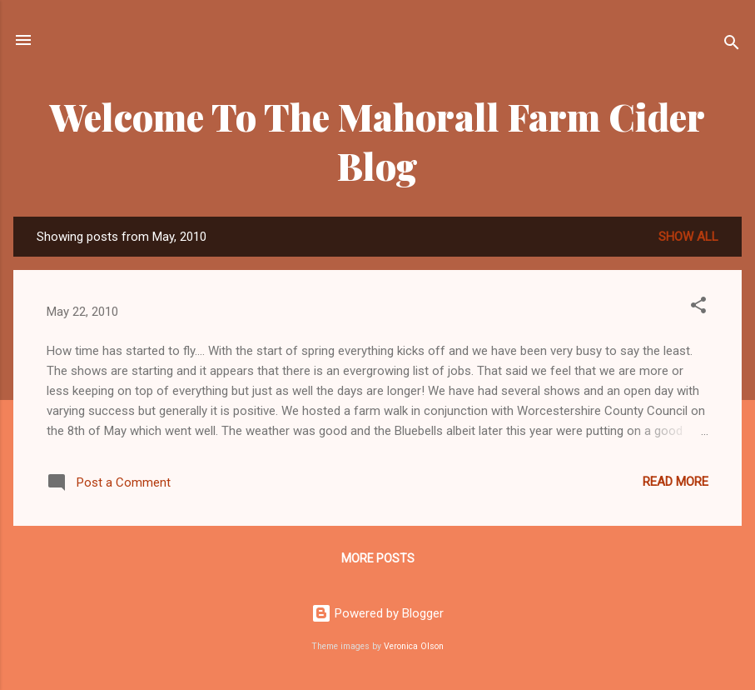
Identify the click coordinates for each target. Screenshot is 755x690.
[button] (698, 308)
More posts (378, 558)
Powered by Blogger (377, 613)
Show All (688, 236)
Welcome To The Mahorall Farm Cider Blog (377, 141)
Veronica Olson (414, 646)
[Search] (732, 45)
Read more (675, 481)
